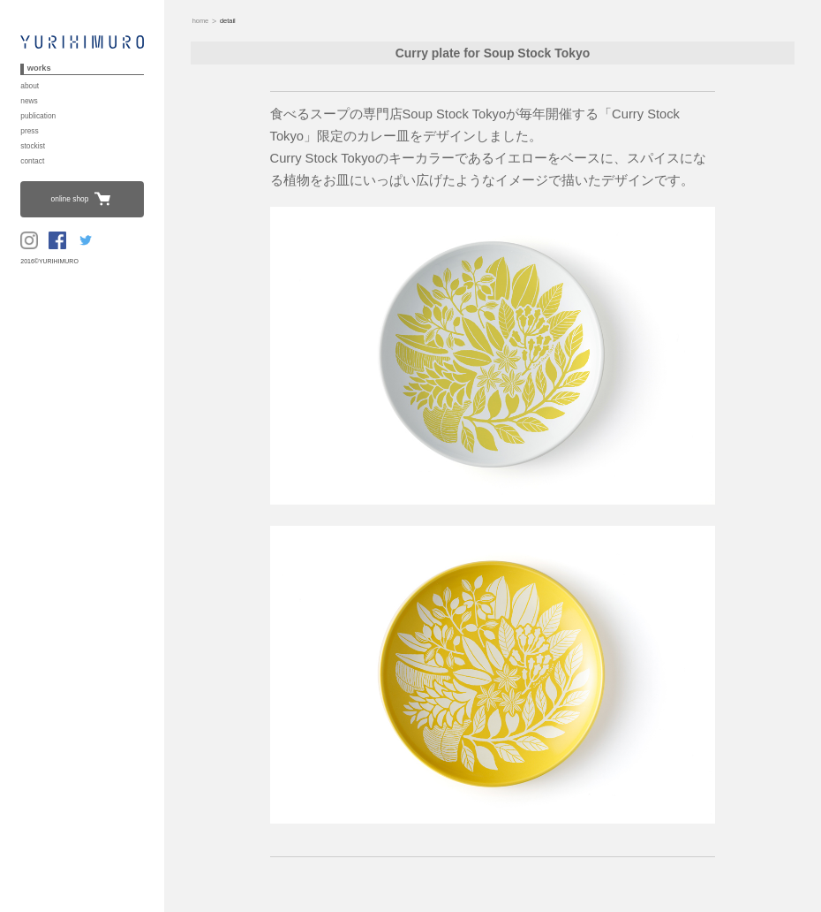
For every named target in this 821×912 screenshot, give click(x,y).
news (29, 100)
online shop (70, 198)
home (200, 21)
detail (226, 21)
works (39, 68)
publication (38, 115)
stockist (32, 145)
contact (32, 160)
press (29, 130)
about (29, 85)
